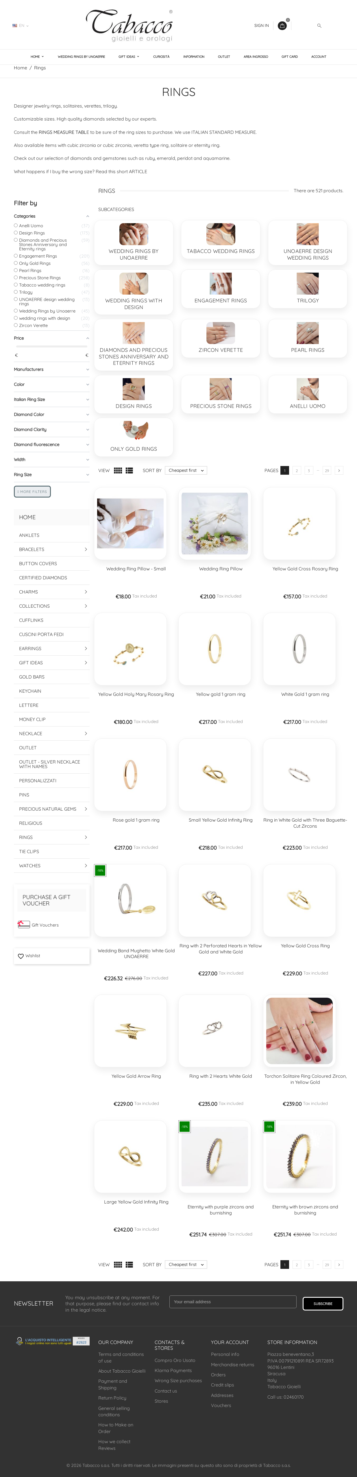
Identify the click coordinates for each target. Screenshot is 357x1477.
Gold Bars (32, 677)
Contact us (166, 1391)
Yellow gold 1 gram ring (220, 694)
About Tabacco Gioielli (121, 1371)
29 (327, 470)
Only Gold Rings (133, 448)
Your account (230, 1342)
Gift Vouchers (45, 925)
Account (318, 57)
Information (193, 57)
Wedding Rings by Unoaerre (81, 57)
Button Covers (38, 563)
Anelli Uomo (307, 406)
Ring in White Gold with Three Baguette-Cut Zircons (305, 823)
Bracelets (31, 549)
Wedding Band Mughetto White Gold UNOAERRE (136, 954)
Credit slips (222, 1385)
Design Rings (133, 406)
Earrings (30, 648)
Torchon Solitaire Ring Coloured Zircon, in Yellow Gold (305, 1079)
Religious (30, 823)
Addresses (222, 1395)
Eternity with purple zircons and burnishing (221, 1210)
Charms (28, 592)
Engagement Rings (221, 300)
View (104, 470)
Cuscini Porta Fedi (41, 634)
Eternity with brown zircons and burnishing (305, 1210)
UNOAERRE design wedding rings (308, 254)
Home (35, 57)
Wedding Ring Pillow (221, 569)
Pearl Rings (307, 350)
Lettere (28, 705)
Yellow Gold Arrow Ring (136, 1076)
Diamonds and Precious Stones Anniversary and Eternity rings (134, 356)
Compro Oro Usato (175, 1360)
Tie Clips (29, 851)
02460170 (50, 25)
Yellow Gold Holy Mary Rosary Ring (136, 694)
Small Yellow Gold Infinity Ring (221, 820)
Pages (271, 470)
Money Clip (32, 719)
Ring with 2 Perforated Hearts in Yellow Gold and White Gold (221, 949)
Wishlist (28, 955)
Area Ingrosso (256, 57)
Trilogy (308, 300)
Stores (161, 1401)
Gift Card (290, 57)
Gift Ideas (127, 57)
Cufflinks (31, 620)
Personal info (225, 1354)
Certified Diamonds (43, 578)
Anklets (29, 535)
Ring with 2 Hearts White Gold (220, 1076)
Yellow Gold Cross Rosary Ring (305, 569)
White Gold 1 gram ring (305, 694)
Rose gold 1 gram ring (136, 820)
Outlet (224, 57)
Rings (26, 837)
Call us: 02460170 (285, 1397)
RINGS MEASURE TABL (62, 132)
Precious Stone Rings (220, 406)
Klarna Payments (173, 1370)
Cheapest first (188, 470)
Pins (24, 795)
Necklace (30, 733)
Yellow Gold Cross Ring (305, 946)
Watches (29, 865)
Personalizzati (37, 780)
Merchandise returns (232, 1364)
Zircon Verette (221, 350)
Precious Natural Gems (47, 809)
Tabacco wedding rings (221, 251)
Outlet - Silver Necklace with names (49, 764)
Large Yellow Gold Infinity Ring (136, 1202)
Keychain (30, 691)
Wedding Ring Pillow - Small (136, 569)
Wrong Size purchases (178, 1380)
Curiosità (161, 57)
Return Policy (112, 1398)
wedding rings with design (133, 303)
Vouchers (221, 1405)
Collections (34, 606)
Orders (218, 1375)
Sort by (152, 470)
